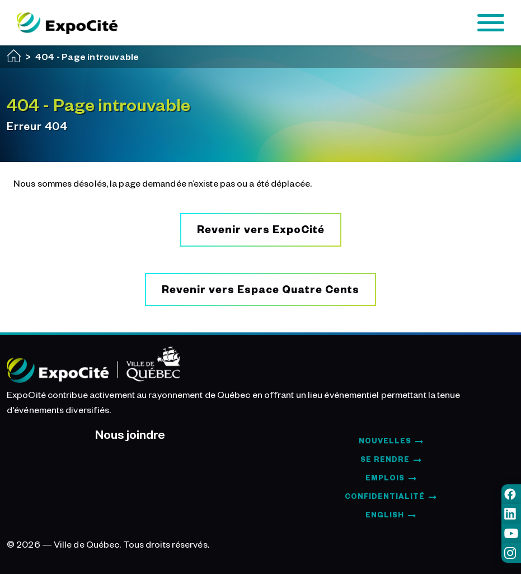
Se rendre (385, 459)
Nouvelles (385, 440)
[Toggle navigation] (490, 23)
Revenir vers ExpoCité (261, 229)
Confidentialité (385, 496)
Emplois (385, 477)
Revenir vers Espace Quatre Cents (260, 289)
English (384, 514)
